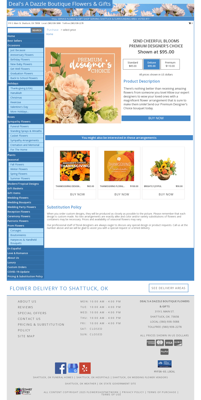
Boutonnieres (18, 235)
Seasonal (13, 159)
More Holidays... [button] (19, 111)
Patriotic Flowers (17, 221)
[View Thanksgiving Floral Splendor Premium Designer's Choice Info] (119, 166)
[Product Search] (19, 30)
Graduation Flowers (21, 73)
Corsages (15, 230)
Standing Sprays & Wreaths (26, 131)
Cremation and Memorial (24, 145)
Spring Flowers (18, 173)
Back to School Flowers (24, 78)
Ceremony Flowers (18, 216)
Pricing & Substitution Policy (25, 276)
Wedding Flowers (17, 197)
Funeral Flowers (19, 126)
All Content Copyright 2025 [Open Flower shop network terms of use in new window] (65, 392)
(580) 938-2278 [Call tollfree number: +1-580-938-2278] (77, 23)
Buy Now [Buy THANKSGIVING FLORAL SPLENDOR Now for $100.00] (121, 194)
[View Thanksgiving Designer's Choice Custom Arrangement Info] (75, 166)
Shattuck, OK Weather (80, 383)
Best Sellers (14, 40)
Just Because (17, 50)
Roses (11, 117)
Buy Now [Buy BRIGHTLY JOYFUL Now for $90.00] (166, 194)
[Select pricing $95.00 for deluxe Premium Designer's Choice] (152, 64)
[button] (165, 363)
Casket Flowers (19, 135)
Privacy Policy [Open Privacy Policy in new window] (133, 392)
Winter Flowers (19, 169)
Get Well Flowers (20, 68)
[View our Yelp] (85, 373)
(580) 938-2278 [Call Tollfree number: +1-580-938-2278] (172, 326)
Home (11, 36)
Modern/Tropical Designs (23, 183)
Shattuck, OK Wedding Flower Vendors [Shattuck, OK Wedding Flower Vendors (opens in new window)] (140, 377)
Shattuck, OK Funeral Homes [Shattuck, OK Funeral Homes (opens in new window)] (53, 377)
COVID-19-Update (18, 271)
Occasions (13, 45)
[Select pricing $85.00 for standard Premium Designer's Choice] (132, 64)
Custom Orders (16, 267)
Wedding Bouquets (19, 202)
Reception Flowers (18, 211)
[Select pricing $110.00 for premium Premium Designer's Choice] (170, 64)
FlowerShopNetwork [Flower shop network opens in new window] (103, 392)
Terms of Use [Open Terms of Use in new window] (111, 394)
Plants (11, 155)
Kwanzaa (15, 102)
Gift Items (13, 193)
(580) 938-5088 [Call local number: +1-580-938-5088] (54, 23)
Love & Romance (17, 253)
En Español (14, 248)
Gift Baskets (15, 188)
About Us (13, 257)
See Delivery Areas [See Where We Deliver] (169, 288)
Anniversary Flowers (22, 55)
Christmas (16, 97)
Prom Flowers (15, 225)
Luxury (11, 262)
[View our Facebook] (60, 373)
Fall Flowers (17, 164)
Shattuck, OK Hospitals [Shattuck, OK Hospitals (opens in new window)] (93, 377)
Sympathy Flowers (18, 121)
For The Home (18, 149)
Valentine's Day (19, 107)
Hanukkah (16, 93)
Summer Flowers (20, 178)
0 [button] (191, 23)
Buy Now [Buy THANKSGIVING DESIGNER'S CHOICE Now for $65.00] (77, 194)
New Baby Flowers (21, 64)
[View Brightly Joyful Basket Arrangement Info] (163, 166)
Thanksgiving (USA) (21, 88)
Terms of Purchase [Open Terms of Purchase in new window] (161, 392)
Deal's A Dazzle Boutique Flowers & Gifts (60, 3)
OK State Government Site (117, 383)
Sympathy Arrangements (24, 140)
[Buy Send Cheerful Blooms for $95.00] (156, 118)
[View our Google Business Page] (73, 373)
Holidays (12, 83)
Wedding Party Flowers (21, 207)
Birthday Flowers (20, 59)
